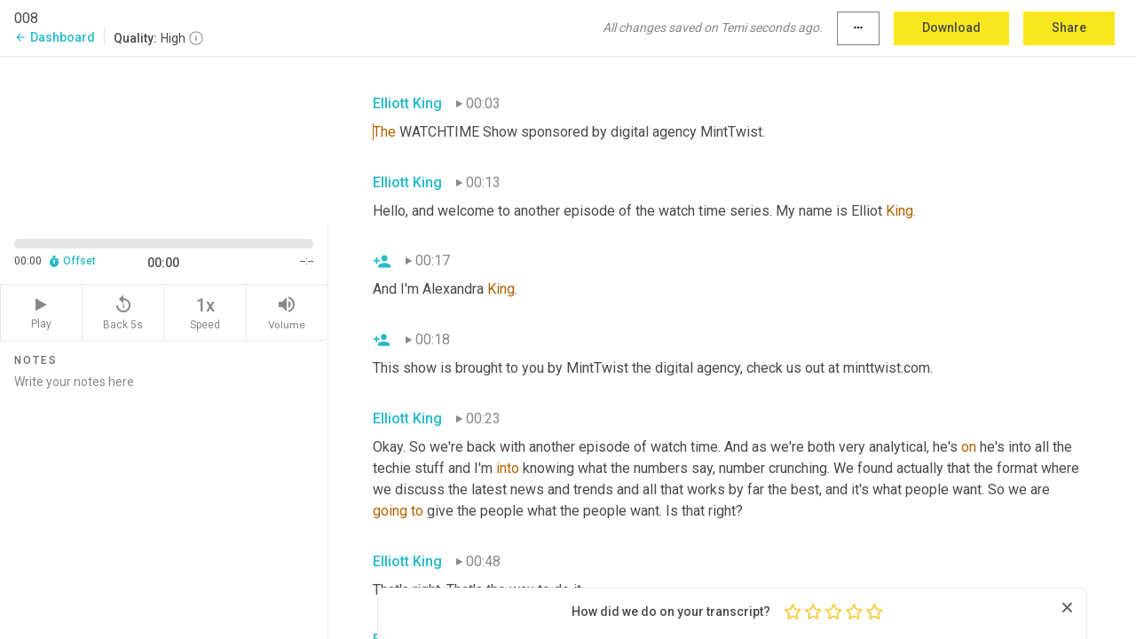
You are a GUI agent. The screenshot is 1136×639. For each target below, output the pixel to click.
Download (951, 27)
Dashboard (54, 37)
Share (1069, 27)
